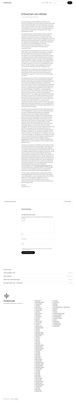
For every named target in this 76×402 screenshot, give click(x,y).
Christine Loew (7, 2)
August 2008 (38, 369)
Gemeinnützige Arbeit (58, 313)
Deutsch (37, 16)
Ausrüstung (56, 302)
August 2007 (38, 386)
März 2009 (38, 358)
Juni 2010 (37, 338)
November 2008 (39, 364)
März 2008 (38, 377)
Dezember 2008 (39, 362)
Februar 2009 (38, 359)
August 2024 (38, 310)
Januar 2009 (38, 361)
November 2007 (39, 381)
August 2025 (38, 304)
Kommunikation (8, 276)
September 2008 (39, 367)
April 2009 (37, 356)
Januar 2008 (38, 380)
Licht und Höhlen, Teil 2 (9, 272)
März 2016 (37, 315)
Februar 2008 (38, 378)
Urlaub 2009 (56, 326)
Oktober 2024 (38, 308)
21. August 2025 (70, 279)
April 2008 (37, 375)
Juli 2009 (37, 351)
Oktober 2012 (38, 326)
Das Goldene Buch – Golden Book (61, 307)
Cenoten (33, 16)
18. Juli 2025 (71, 282)
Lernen (55, 320)
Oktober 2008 (38, 365)
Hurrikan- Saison (57, 315)
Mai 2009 (37, 354)
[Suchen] (69, 2)
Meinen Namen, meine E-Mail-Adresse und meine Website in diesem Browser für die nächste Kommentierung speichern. (37, 249)
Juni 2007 (37, 388)
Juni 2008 (37, 372)
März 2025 (38, 307)
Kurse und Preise (57, 318)
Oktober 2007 (38, 383)
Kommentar (23, 220)
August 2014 (38, 316)
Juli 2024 (37, 312)
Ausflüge (30, 16)
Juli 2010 (37, 337)
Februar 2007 (38, 391)
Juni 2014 (37, 318)
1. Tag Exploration (67, 201)
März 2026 (38, 300)
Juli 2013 (37, 324)
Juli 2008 (37, 370)
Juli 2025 (37, 305)
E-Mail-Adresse (23, 238)
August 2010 (38, 335)
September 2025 (39, 302)
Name (22, 233)
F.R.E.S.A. (55, 312)
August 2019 (38, 313)
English (55, 310)
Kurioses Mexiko (57, 316)
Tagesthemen (56, 323)
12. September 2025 (69, 276)
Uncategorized (57, 324)
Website (22, 243)
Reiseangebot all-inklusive (10, 201)
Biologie (55, 304)
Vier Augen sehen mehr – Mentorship (13, 283)
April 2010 (37, 342)
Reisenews (56, 321)
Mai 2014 (37, 320)
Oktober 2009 (38, 346)
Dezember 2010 (39, 332)
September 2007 (39, 384)
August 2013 (38, 323)
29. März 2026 (70, 272)
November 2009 (39, 345)
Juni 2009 (37, 353)
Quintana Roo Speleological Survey (43, 165)
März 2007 (38, 389)
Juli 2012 (37, 329)
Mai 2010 (37, 340)
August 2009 (38, 350)
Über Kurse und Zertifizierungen (12, 279)
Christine (27, 16)
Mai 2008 (37, 373)
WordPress (16, 398)
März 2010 (37, 343)
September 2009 (39, 348)
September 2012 (39, 327)
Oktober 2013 (38, 321)
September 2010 (39, 334)
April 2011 (37, 331)
